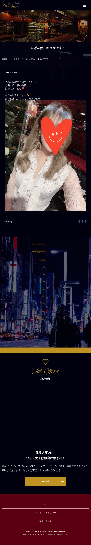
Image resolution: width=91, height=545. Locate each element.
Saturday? (8, 221)
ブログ (16, 59)
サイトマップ (45, 521)
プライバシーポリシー (45, 512)
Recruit (45, 481)
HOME (4, 59)
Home (45, 504)
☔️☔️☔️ (82, 221)
